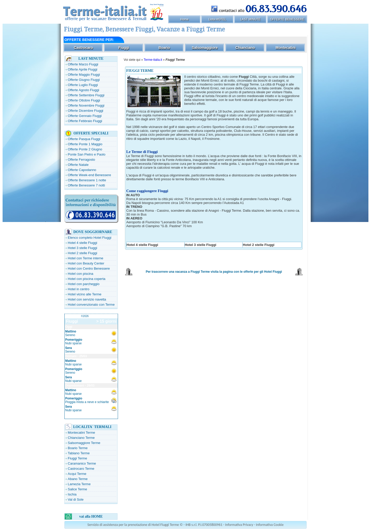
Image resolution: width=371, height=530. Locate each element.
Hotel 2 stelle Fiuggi (82, 253)
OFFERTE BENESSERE (287, 19)
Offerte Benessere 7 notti (86, 185)
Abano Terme (78, 479)
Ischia (72, 494)
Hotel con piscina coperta (86, 279)
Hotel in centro (78, 289)
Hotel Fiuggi (273, 271)
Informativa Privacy (239, 525)
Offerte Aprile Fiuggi (82, 69)
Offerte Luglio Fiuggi (83, 85)
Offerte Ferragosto (81, 159)
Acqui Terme (77, 474)
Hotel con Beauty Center (86, 263)
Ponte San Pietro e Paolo (86, 154)
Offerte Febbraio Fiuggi (85, 121)
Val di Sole (75, 499)
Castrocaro (83, 48)
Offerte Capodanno (82, 170)
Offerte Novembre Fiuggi (86, 105)
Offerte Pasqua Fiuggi (84, 139)
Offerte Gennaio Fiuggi (85, 116)
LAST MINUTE (250, 19)
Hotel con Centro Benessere (89, 268)
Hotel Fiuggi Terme (165, 525)
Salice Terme (77, 489)
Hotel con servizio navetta (87, 299)
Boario (164, 48)
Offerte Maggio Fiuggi (84, 74)
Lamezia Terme (79, 484)
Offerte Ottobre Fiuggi (84, 100)
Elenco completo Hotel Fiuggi (89, 238)
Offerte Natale (78, 165)
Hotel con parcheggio (83, 284)
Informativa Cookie (269, 525)
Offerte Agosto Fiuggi (83, 90)
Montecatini (286, 48)
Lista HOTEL (217, 19)
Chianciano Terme (81, 438)
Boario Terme (78, 448)
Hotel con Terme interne (85, 258)
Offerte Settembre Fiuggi (86, 95)
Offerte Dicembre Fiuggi (85, 111)
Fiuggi (124, 48)
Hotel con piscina (80, 274)
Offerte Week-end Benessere (89, 175)
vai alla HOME (91, 516)
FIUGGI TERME (140, 71)
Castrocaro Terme (81, 469)
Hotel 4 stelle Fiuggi (82, 243)
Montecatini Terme (81, 432)
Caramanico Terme (82, 463)
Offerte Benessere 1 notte (87, 180)
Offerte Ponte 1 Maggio (85, 144)
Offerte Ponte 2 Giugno (85, 149)
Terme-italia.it (153, 60)
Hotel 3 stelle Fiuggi (82, 248)
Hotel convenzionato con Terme (91, 304)
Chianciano (245, 48)
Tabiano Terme (79, 453)
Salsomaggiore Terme (84, 443)
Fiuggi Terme (77, 458)
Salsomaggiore (204, 48)
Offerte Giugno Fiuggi (84, 80)
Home (184, 19)
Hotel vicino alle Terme (85, 294)
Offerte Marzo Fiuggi (83, 64)
